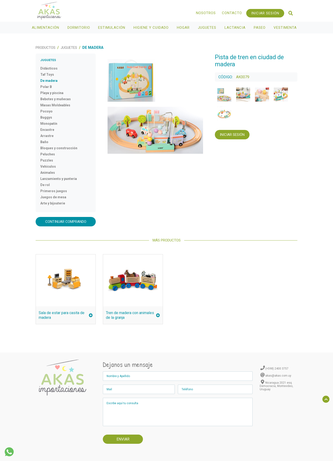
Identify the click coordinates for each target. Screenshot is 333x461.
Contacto (232, 13)
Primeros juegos (53, 191)
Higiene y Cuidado (151, 27)
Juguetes (207, 27)
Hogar (184, 27)
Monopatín (48, 123)
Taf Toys (47, 74)
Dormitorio (79, 27)
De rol (45, 185)
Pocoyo (46, 111)
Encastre (47, 130)
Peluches (47, 154)
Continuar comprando (65, 222)
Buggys (46, 117)
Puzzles (46, 160)
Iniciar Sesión (265, 13)
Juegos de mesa (53, 197)
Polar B (46, 87)
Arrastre (47, 136)
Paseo (260, 27)
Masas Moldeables (55, 105)
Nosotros (206, 13)
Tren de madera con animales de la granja (133, 315)
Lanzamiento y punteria (58, 179)
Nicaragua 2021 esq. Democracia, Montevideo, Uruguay (276, 386)
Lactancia (236, 27)
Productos (45, 48)
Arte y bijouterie (52, 203)
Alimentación (46, 27)
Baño (44, 142)
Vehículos (48, 166)
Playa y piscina (51, 93)
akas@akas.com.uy (278, 375)
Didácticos (49, 68)
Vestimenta (286, 27)
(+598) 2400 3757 (276, 368)
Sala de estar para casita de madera (66, 315)
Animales (47, 172)
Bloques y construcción (58, 148)
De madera (49, 81)
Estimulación (112, 27)
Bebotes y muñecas (55, 99)
